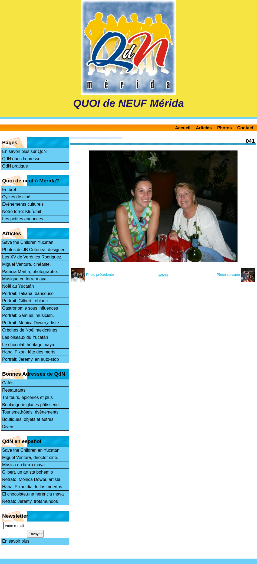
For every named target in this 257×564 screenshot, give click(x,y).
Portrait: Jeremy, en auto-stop (30, 359)
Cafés (8, 383)
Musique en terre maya (24, 279)
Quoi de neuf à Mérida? (30, 180)
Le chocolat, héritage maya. (28, 344)
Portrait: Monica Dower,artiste (30, 322)
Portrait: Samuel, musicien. (28, 315)
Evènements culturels (23, 204)
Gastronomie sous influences (30, 308)
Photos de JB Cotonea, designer (33, 249)
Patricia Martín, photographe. (30, 271)
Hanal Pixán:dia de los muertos (32, 486)
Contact (245, 128)
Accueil (182, 128)
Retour (163, 275)
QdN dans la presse (21, 158)
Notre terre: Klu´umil (21, 211)
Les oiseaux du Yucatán (25, 337)
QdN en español (21, 441)
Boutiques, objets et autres (27, 419)
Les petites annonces (22, 219)
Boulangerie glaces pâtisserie (30, 404)
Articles (204, 128)
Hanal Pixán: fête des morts (28, 352)
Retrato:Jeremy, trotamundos (30, 501)
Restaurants (13, 390)
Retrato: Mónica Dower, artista (31, 479)
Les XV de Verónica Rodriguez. (32, 257)
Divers (8, 426)
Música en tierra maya (23, 465)
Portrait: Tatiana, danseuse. (28, 293)
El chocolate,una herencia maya (33, 494)
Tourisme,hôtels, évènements (30, 412)
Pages (9, 142)
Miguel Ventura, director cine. (30, 457)
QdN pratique (15, 166)
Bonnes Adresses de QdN (33, 374)
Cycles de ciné (16, 197)
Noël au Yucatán (18, 286)
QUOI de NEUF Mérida (128, 103)
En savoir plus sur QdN (24, 151)
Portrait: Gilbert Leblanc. (25, 301)
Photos (224, 128)
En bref (9, 189)
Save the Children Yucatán (27, 242)
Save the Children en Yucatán (30, 450)
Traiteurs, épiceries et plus (27, 397)
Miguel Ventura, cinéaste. (26, 264)
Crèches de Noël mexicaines (29, 330)
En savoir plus (15, 541)
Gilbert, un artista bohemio (27, 472)
